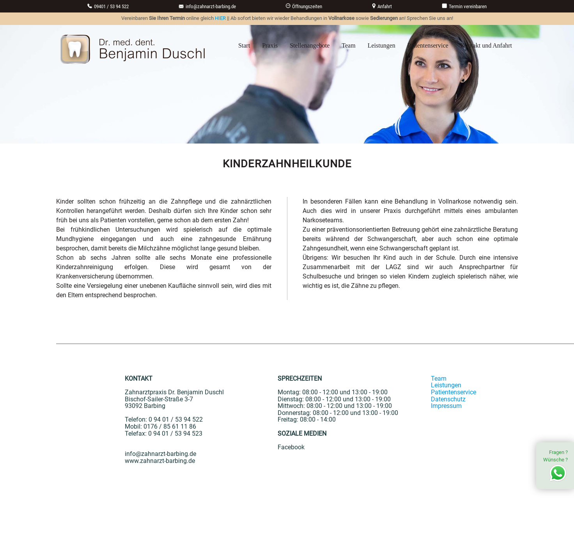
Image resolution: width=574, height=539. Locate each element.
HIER (220, 18)
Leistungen (381, 45)
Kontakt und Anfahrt (486, 45)
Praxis (270, 45)
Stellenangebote (310, 45)
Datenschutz (448, 399)
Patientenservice (427, 45)
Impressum (446, 406)
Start (244, 45)
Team (348, 45)
